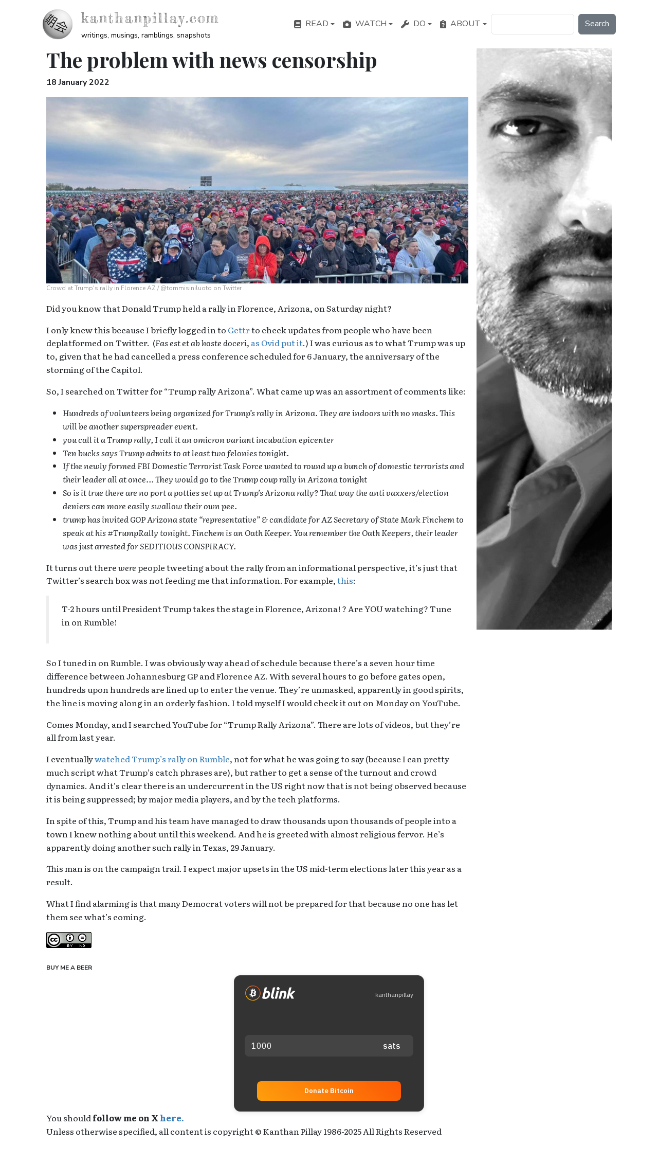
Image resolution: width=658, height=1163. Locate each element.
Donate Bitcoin (329, 1090)
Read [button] (311, 23)
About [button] (460, 23)
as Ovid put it (277, 342)
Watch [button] (365, 23)
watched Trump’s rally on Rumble (162, 759)
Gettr (239, 330)
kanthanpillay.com (150, 18)
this (345, 580)
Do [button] (413, 23)
